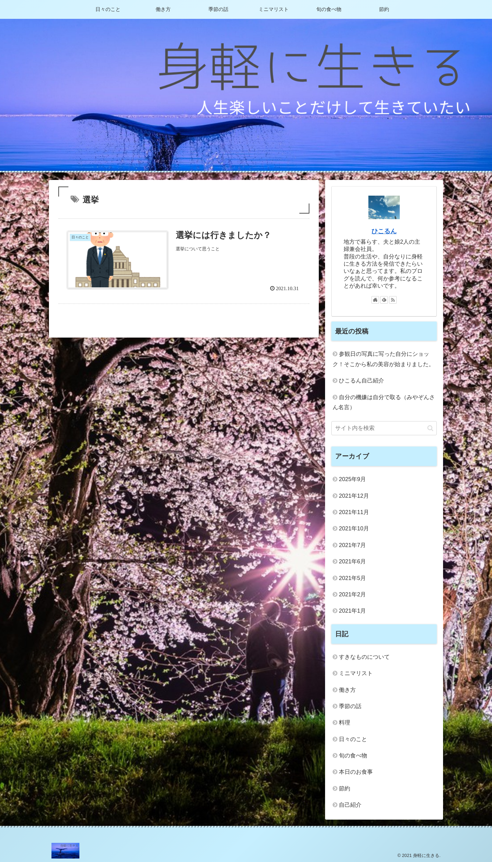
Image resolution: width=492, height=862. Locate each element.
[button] (430, 428)
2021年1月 (352, 611)
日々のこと (353, 739)
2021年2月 (352, 594)
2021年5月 (352, 578)
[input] (384, 428)
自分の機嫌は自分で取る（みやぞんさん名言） (384, 402)
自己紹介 (350, 805)
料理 (344, 722)
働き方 (347, 690)
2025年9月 (352, 479)
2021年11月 (354, 512)
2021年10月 (354, 528)
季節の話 (350, 706)
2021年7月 (352, 545)
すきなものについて (364, 657)
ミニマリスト (356, 673)
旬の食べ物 (353, 755)
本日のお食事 (356, 772)
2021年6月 (352, 561)
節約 (344, 788)
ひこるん (384, 231)
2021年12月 (354, 496)
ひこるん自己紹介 (361, 380)
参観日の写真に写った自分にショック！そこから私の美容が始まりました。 (383, 359)
